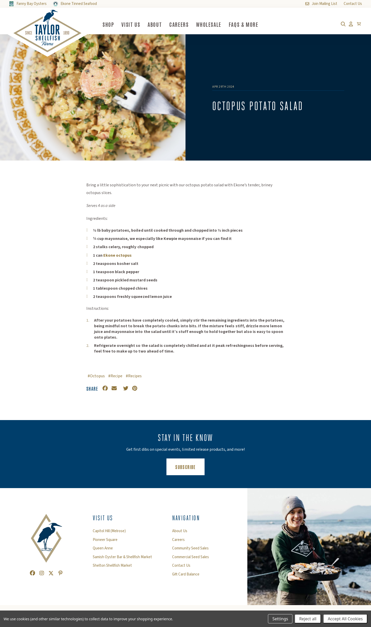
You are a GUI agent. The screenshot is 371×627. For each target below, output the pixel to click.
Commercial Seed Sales (190, 557)
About (155, 24)
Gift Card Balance (185, 574)
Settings (280, 619)
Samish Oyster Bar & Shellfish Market (122, 557)
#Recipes (134, 376)
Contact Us (181, 565)
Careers (179, 24)
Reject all (307, 619)
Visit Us (130, 24)
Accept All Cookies (345, 619)
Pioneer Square (105, 539)
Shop (108, 24)
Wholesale (208, 24)
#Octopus (96, 376)
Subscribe (189, 467)
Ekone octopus (117, 255)
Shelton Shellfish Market (112, 565)
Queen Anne (103, 548)
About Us (179, 531)
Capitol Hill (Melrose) (109, 531)
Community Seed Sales (190, 548)
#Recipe (115, 376)
